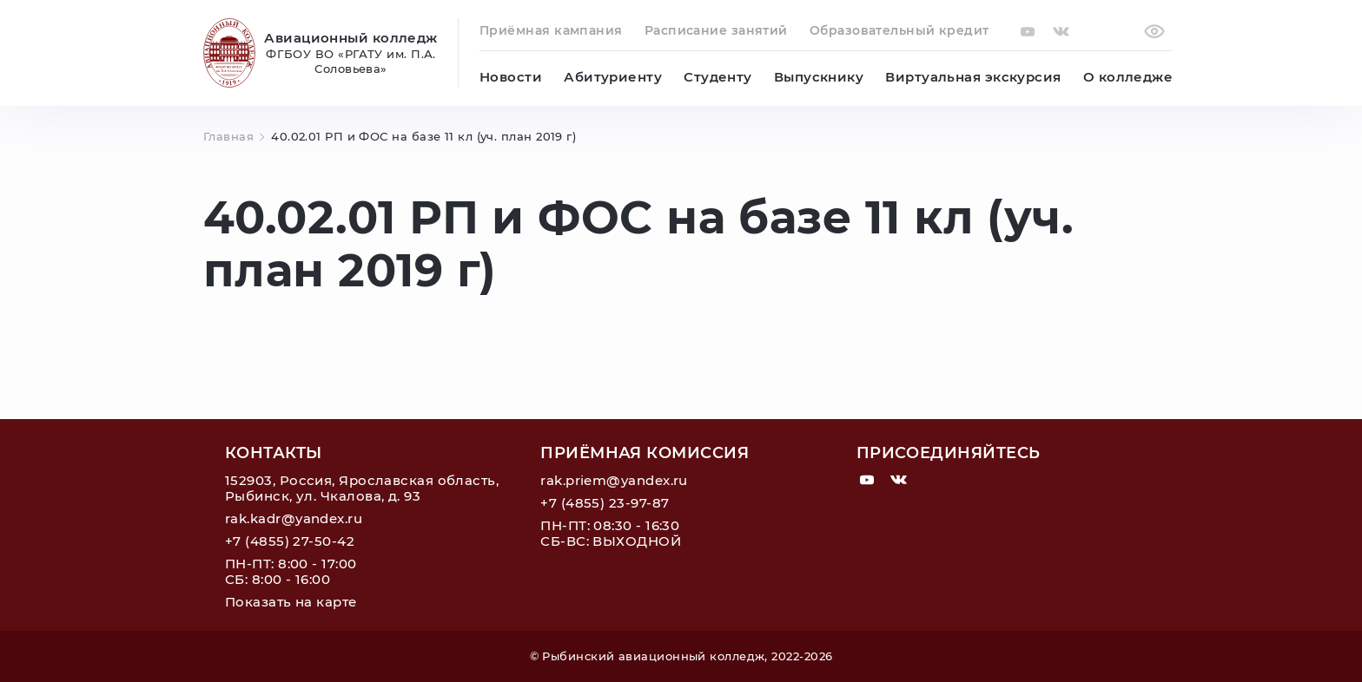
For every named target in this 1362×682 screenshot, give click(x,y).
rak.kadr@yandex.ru (293, 518)
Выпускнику (819, 77)
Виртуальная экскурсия (973, 77)
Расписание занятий (716, 30)
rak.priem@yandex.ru (614, 480)
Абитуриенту (613, 77)
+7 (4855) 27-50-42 (289, 541)
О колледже (1128, 77)
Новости (510, 77)
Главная (235, 136)
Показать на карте (291, 601)
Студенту (718, 77)
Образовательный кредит (899, 30)
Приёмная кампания (551, 30)
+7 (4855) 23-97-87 (604, 503)
